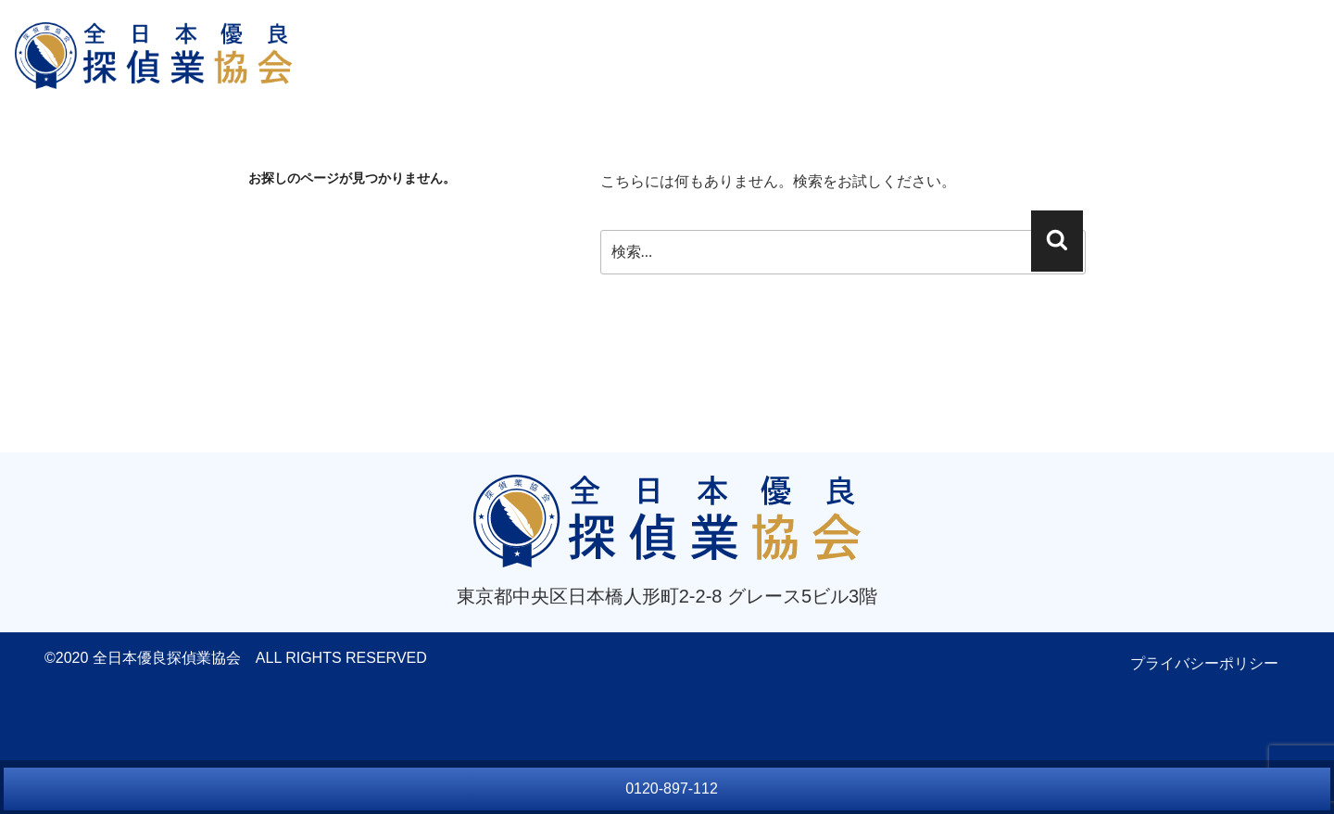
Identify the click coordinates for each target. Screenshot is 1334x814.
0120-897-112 (671, 788)
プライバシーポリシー (1204, 663)
